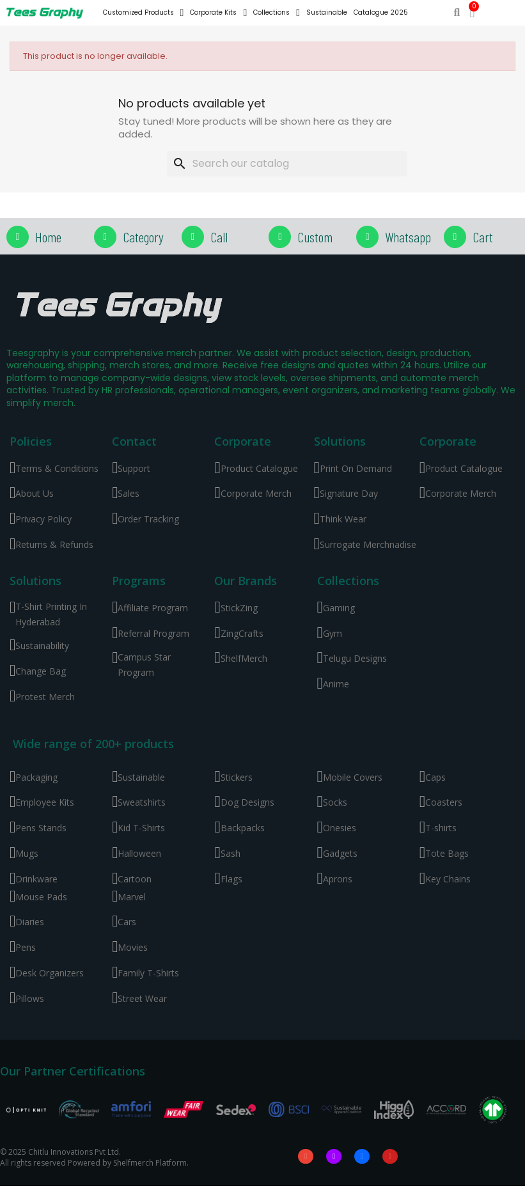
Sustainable (326, 12)
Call (219, 236)
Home (48, 236)
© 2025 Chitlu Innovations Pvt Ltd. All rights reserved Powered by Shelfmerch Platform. (94, 1158)
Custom (315, 236)
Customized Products (143, 12)
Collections (276, 12)
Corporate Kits (218, 12)
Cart (483, 236)
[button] (456, 13)
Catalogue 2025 (381, 12)
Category (143, 236)
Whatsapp (408, 236)
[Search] (287, 163)
